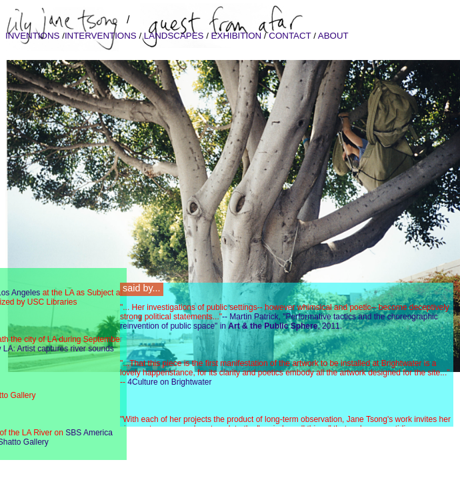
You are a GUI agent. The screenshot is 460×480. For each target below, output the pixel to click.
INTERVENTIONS (102, 36)
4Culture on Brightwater (169, 382)
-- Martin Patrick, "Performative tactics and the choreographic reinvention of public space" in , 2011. (279, 321)
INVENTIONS (33, 36)
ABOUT (332, 36)
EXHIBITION (236, 36)
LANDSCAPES (173, 36)
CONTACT (290, 36)
